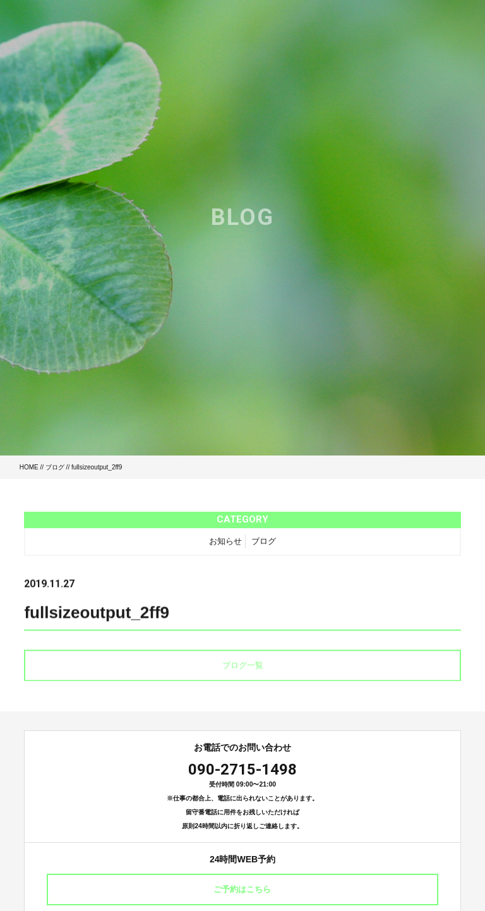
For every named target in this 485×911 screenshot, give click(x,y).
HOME (29, 467)
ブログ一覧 (242, 668)
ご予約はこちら (242, 889)
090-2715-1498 (242, 769)
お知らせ (225, 544)
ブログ (54, 467)
